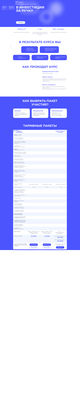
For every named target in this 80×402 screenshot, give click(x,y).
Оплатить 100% (34, 244)
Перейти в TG (60, 247)
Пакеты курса (20, 22)
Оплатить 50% (33, 247)
